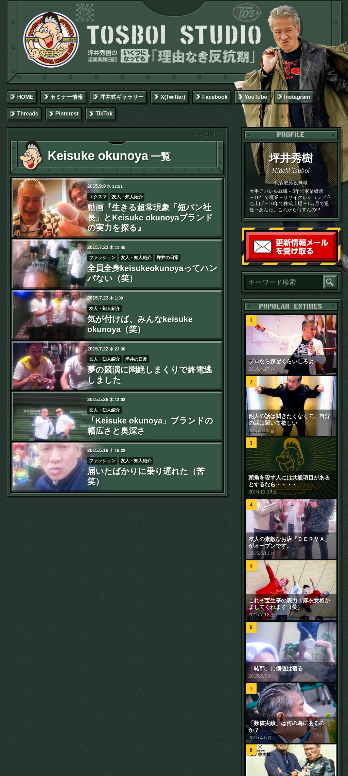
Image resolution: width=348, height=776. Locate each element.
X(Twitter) (172, 97)
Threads (27, 113)
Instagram (297, 97)
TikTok (103, 113)
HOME (25, 97)
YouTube (256, 97)
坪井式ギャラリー (121, 97)
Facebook (215, 97)
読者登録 (334, 259)
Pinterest (67, 113)
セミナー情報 (66, 97)
